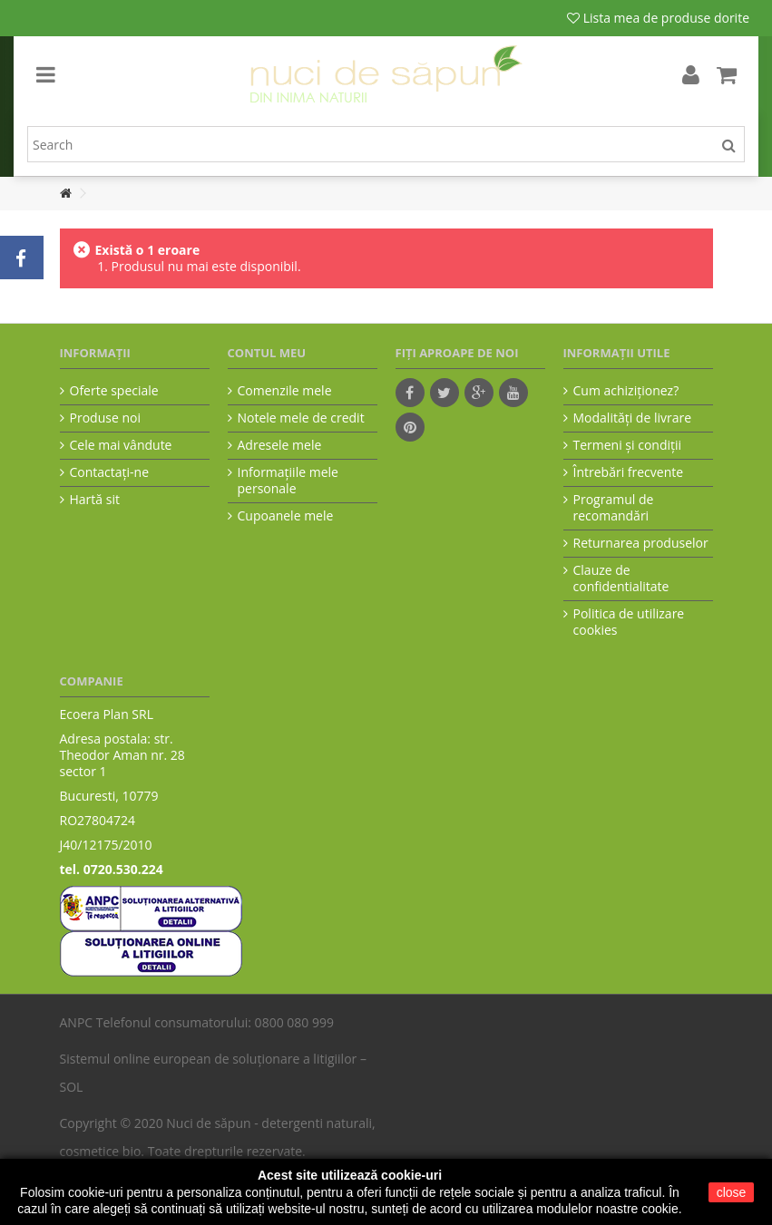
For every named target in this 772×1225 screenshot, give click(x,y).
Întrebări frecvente (628, 472)
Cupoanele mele (286, 516)
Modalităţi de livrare (632, 418)
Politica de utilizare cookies (629, 622)
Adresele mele (280, 445)
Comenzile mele (285, 391)
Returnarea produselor (640, 543)
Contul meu (267, 353)
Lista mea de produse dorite (658, 17)
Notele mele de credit (301, 418)
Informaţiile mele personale (288, 480)
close (732, 1192)
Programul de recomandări (613, 507)
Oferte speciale (114, 391)
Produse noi (105, 418)
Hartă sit (95, 499)
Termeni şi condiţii (627, 445)
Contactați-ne (110, 472)
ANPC (76, 1022)
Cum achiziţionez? (626, 391)
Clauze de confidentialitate (621, 578)
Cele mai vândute (121, 445)
